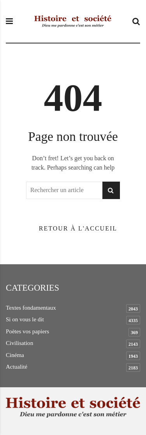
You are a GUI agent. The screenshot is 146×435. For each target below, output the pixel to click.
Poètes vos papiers (27, 331)
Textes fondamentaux (31, 308)
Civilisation (19, 343)
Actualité (16, 367)
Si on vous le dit (25, 319)
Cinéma (15, 355)
